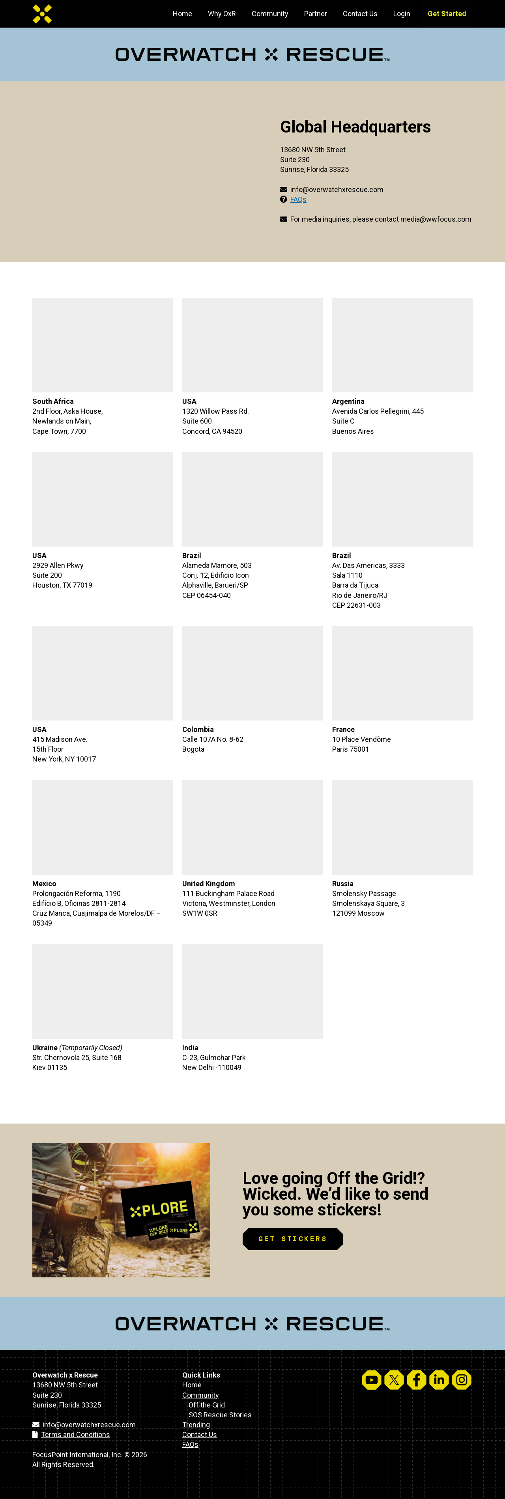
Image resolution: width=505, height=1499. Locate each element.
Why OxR (222, 13)
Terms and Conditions (75, 1434)
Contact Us (360, 13)
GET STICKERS (292, 1238)
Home (182, 13)
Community (270, 13)
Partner (315, 13)
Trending (196, 1425)
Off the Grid (207, 1405)
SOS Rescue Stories (220, 1415)
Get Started (447, 13)
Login (401, 13)
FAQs (298, 199)
